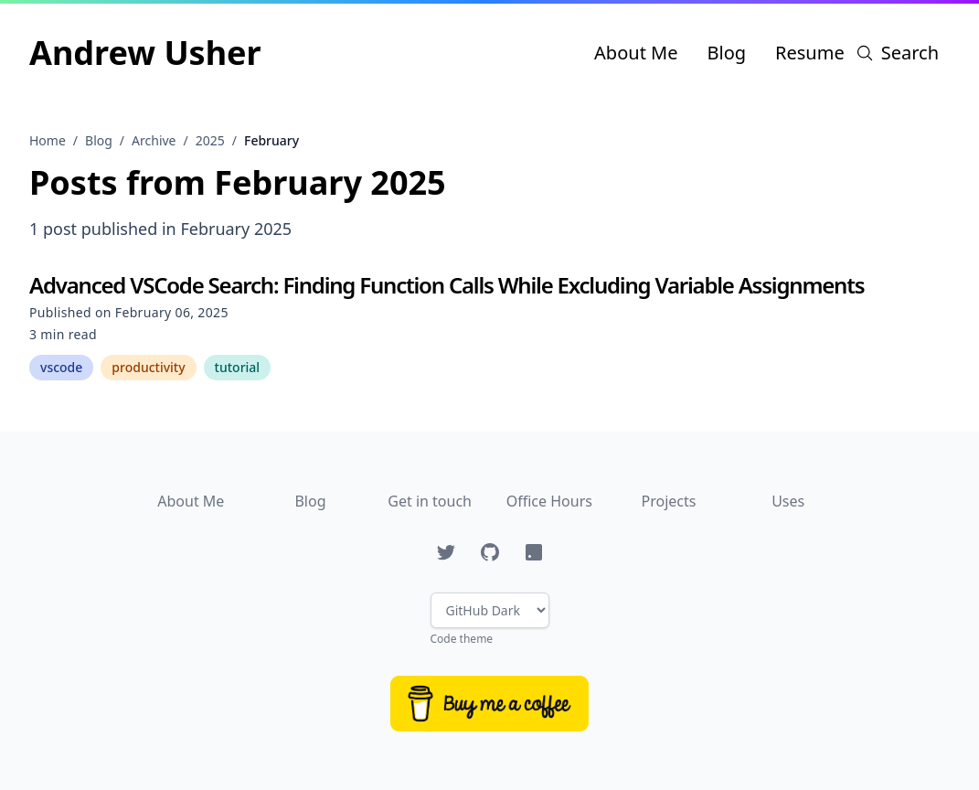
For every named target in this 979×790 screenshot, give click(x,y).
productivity (148, 367)
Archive (154, 140)
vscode (61, 367)
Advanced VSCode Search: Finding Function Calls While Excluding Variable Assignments (446, 285)
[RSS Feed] (534, 552)
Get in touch (430, 501)
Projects (669, 501)
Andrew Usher (145, 52)
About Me (635, 52)
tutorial (238, 367)
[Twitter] (446, 552)
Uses (787, 501)
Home (47, 140)
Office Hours (549, 501)
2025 (210, 140)
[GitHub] (490, 552)
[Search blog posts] (897, 53)
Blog (726, 52)
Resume (810, 52)
